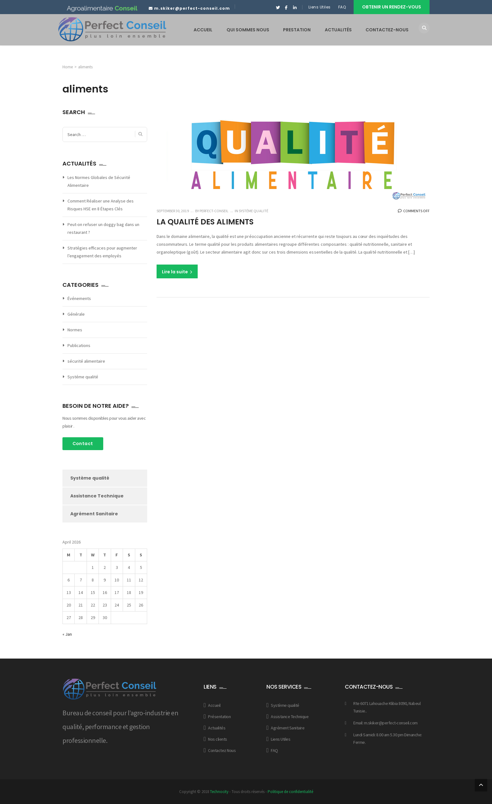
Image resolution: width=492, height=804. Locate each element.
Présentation (219, 716)
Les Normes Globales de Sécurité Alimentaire (98, 181)
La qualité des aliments (207, 221)
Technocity (219, 791)
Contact (82, 443)
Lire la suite (177, 272)
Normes (74, 330)
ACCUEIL (203, 30)
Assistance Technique (97, 496)
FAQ (342, 7)
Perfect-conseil (213, 210)
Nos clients (217, 739)
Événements (79, 298)
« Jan (67, 634)
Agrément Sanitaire (94, 514)
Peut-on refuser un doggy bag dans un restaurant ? (103, 228)
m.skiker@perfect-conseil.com (192, 8)
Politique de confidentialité (290, 791)
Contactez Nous (222, 750)
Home (67, 67)
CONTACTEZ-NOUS (387, 30)
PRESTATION (297, 30)
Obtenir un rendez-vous (391, 7)
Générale (76, 314)
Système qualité (89, 478)
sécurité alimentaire (86, 361)
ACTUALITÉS (338, 30)
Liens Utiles (319, 7)
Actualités (216, 728)
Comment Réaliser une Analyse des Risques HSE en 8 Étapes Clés (100, 205)
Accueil (214, 705)
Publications (78, 345)
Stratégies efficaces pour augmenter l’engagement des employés (102, 252)
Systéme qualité (253, 210)
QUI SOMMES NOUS (248, 30)
